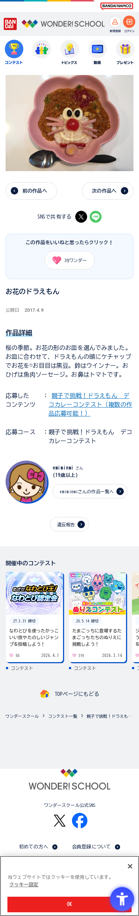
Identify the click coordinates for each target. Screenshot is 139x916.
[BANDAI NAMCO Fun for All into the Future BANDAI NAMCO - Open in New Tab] (116, 6)
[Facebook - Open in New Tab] (79, 820)
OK (69, 904)
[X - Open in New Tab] (81, 217)
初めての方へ (33, 846)
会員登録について (91, 846)
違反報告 (66, 524)
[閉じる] (130, 866)
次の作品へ (104, 191)
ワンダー (67, 260)
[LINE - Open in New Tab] (96, 217)
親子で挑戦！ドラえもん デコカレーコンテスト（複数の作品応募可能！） (90, 404)
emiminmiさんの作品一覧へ (87, 491)
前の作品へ (35, 191)
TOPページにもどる (76, 694)
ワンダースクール (22, 716)
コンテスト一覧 (62, 716)
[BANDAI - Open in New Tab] (10, 24)
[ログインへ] (129, 22)
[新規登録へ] (115, 22)
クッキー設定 (23, 884)
